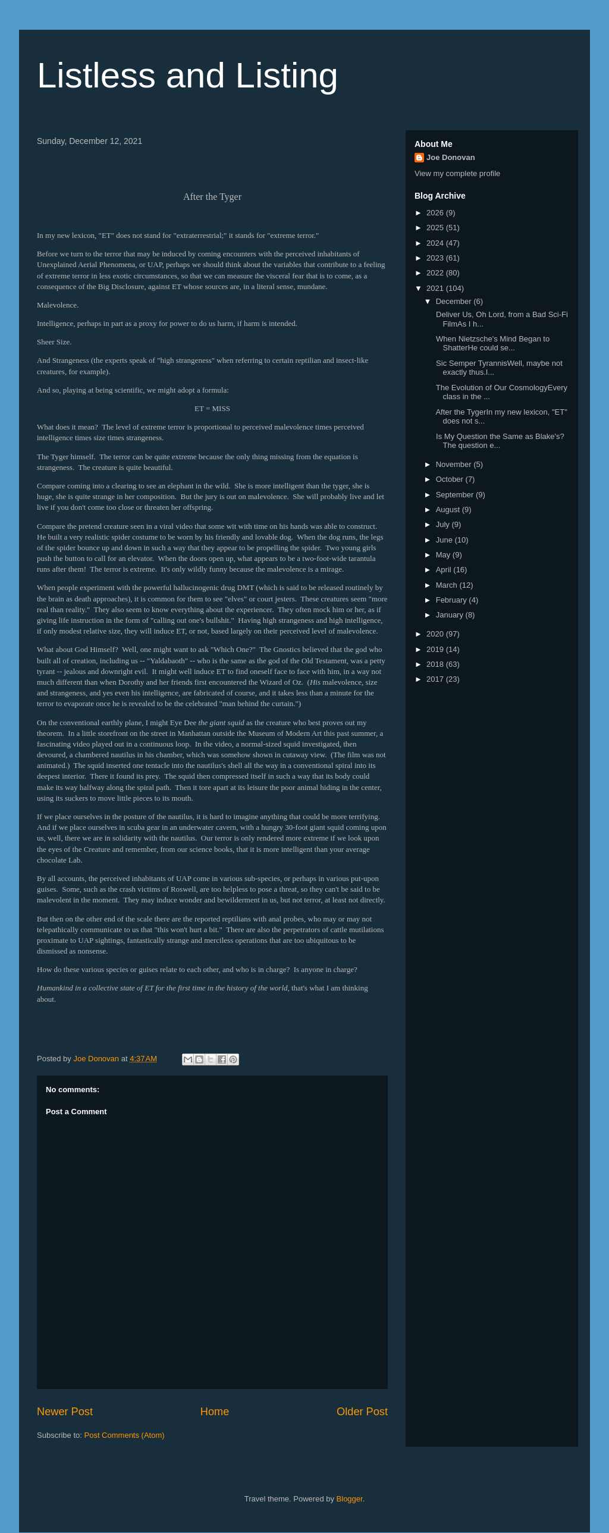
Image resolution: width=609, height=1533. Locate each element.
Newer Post (65, 1412)
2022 (436, 272)
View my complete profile (457, 173)
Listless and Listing (187, 75)
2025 (436, 227)
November (455, 464)
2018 (436, 664)
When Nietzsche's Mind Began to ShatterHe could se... (492, 343)
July (444, 524)
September (456, 494)
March (448, 585)
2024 (436, 243)
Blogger (350, 1498)
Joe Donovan (450, 157)
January (451, 614)
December (455, 301)
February (452, 599)
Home (215, 1412)
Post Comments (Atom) (124, 1435)
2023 (436, 257)
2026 (436, 212)
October (451, 479)
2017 (436, 679)
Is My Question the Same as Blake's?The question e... (499, 441)
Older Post (362, 1412)
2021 (436, 288)
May (444, 554)
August (449, 509)
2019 (436, 649)
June (445, 539)
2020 (436, 633)
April (445, 569)
